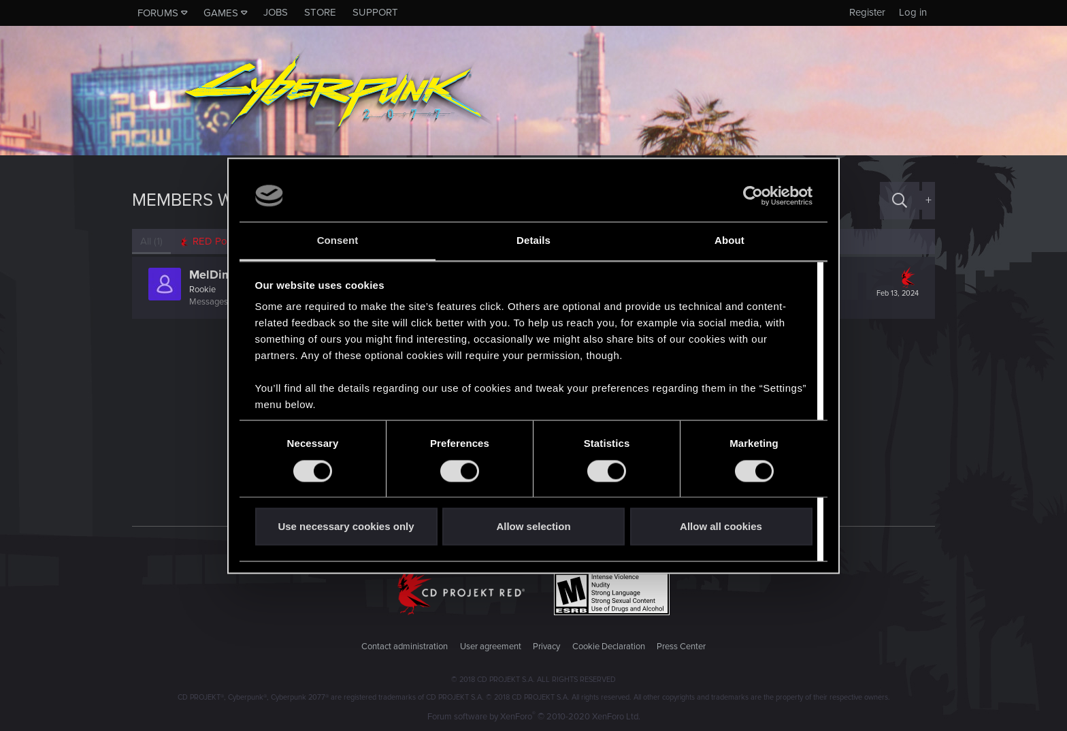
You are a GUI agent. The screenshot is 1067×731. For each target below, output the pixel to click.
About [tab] (729, 241)
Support (375, 12)
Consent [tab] (338, 241)
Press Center (681, 646)
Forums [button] (157, 13)
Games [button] (220, 13)
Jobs (275, 12)
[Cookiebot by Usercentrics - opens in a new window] (752, 195)
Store (320, 12)
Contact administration (404, 646)
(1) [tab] (151, 241)
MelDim (210, 274)
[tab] (214, 241)
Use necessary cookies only (346, 527)
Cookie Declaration (608, 646)
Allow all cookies (721, 527)
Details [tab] (533, 241)
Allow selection (533, 527)
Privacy (546, 646)
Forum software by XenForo (533, 716)
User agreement (490, 646)
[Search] (899, 200)
